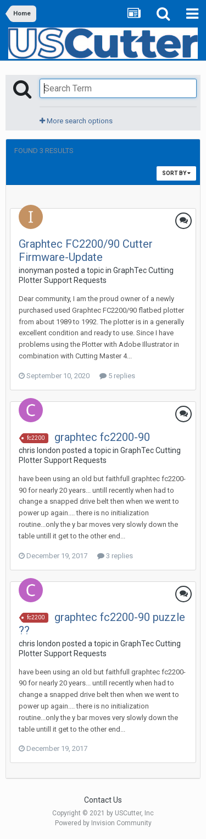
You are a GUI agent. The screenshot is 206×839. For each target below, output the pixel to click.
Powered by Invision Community (103, 823)
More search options (76, 121)
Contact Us (103, 800)
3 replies (115, 556)
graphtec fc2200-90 (102, 437)
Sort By (176, 173)
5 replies (117, 376)
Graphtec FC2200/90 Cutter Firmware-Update (86, 250)
